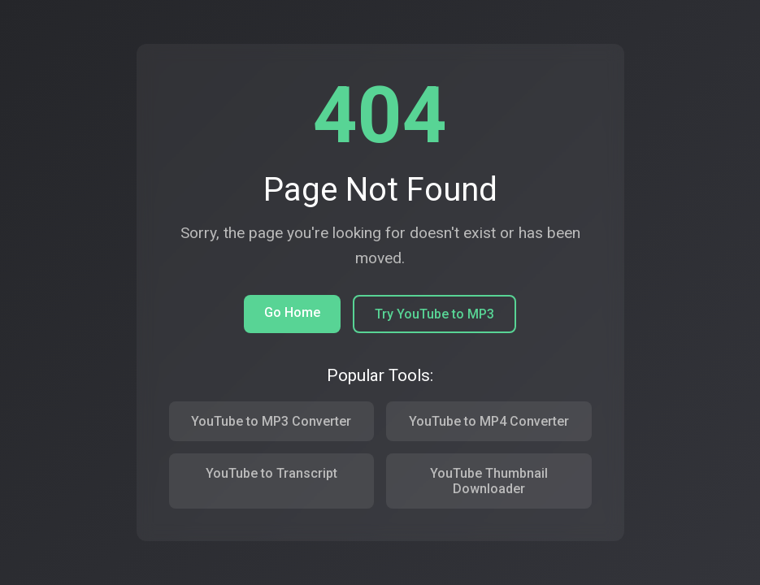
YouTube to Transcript (271, 473)
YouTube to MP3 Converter (271, 421)
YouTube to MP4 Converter (489, 421)
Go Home (292, 312)
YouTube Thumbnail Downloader (489, 481)
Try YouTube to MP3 (434, 314)
